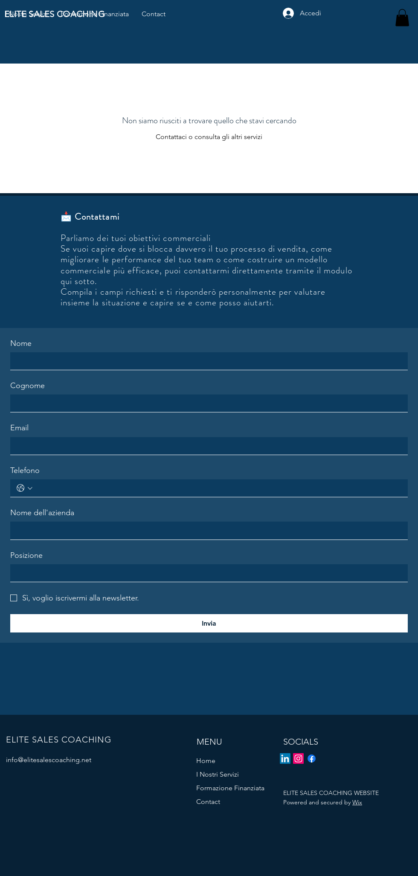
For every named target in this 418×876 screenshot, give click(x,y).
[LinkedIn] (285, 758)
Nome (21, 343)
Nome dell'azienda (42, 512)
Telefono (25, 470)
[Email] (206, 446)
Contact (208, 802)
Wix (357, 802)
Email (19, 427)
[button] (402, 17)
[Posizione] (206, 573)
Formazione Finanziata (230, 788)
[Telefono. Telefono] (218, 488)
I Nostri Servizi (217, 774)
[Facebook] (311, 758)
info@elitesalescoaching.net (48, 760)
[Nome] (206, 361)
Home (205, 761)
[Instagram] (298, 758)
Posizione (26, 555)
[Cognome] (206, 403)
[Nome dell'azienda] (206, 530)
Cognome (27, 385)
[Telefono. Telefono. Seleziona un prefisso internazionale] (24, 488)
